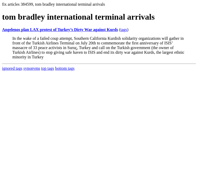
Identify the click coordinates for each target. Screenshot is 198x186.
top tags (47, 68)
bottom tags (65, 68)
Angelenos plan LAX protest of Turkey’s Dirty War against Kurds (60, 29)
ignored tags (12, 68)
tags (123, 29)
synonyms (31, 68)
